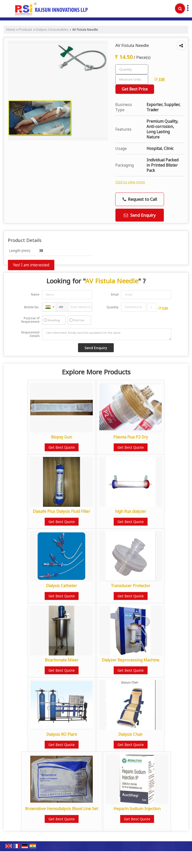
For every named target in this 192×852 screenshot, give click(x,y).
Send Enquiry (140, 215)
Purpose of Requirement (30, 320)
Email (114, 294)
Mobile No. (32, 307)
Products (25, 29)
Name (35, 294)
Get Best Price (135, 89)
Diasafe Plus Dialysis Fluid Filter (61, 511)
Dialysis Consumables (52, 29)
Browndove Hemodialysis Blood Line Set (61, 808)
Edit (159, 79)
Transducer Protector (130, 585)
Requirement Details (30, 334)
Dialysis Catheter (61, 585)
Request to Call (139, 199)
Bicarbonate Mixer (61, 660)
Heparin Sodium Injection (137, 808)
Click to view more (130, 182)
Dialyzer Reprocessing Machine (130, 660)
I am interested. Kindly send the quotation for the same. (107, 334)
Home (10, 29)
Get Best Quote (61, 447)
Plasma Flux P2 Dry (130, 437)
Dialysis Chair (130, 734)
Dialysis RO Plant (61, 734)
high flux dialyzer (130, 511)
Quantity (112, 307)
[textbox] (131, 79)
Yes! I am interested (31, 265)
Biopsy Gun (61, 437)
